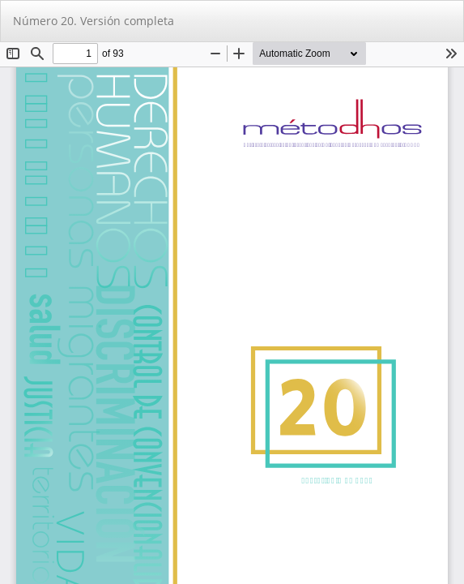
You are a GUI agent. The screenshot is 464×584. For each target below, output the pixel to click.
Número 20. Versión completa (93, 20)
